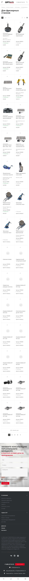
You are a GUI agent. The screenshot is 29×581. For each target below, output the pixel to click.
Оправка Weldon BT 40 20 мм (7, 311)
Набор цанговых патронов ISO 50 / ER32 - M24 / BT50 (20, 146)
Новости (3, 504)
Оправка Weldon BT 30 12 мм (7, 415)
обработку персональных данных (19, 479)
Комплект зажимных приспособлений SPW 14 (8, 118)
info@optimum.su (16, 567)
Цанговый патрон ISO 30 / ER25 (7, 89)
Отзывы (3, 508)
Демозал (3, 526)
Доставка (3, 521)
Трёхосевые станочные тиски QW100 (7, 232)
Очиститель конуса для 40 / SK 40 (20, 311)
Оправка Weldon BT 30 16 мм (20, 389)
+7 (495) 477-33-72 (20, 2)
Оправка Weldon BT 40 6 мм (20, 337)
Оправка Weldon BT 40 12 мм (7, 337)
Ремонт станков (5, 517)
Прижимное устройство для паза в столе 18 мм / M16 (21, 90)
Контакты (3, 530)
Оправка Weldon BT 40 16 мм (7, 363)
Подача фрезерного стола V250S (21, 174)
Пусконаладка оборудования (8, 519)
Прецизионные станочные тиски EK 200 (8, 175)
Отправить (5, 483)
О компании (4, 495)
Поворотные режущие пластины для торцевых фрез (7, 287)
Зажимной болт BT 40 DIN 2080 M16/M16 (7, 390)
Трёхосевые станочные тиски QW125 (20, 204)
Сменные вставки (7, 259)
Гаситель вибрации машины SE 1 (7, 35)
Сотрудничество (5, 502)
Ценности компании (6, 498)
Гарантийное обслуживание (8, 515)
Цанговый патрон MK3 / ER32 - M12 (20, 117)
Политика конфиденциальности (9, 552)
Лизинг (3, 528)
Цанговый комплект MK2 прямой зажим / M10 (8, 64)
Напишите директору (6, 500)
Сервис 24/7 (4, 512)
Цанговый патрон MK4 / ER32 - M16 (7, 145)
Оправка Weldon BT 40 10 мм (20, 286)
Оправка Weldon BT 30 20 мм (20, 415)
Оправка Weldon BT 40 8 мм (20, 363)
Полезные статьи (5, 506)
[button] (5, 61)
